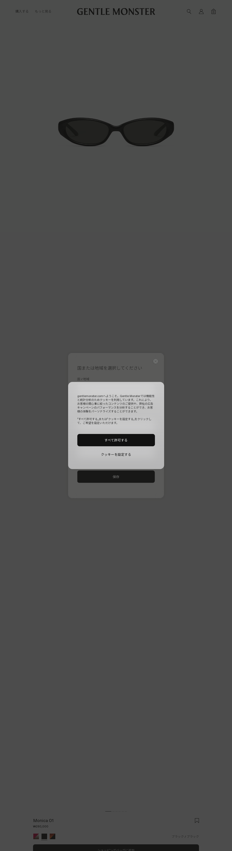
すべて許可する (116, 440)
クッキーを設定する (116, 454)
